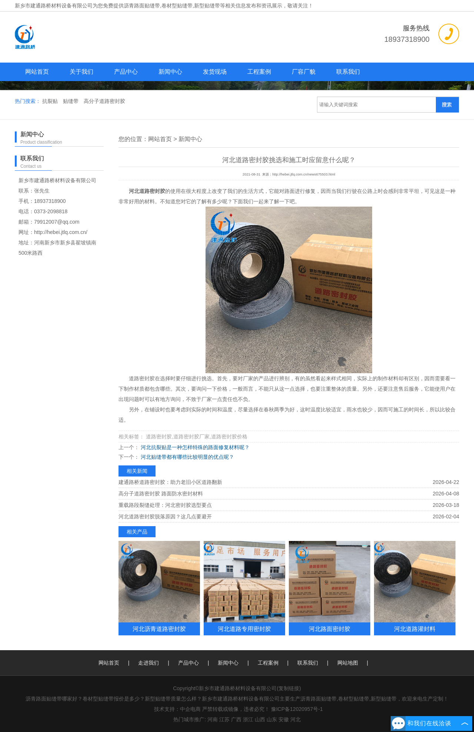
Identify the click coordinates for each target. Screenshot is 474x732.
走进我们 (148, 663)
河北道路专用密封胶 (244, 628)
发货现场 (215, 71)
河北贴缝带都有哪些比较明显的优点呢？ (186, 457)
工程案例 (259, 71)
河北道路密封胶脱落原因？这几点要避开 (165, 516)
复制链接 (288, 688)
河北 (295, 719)
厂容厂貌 (304, 71)
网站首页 (37, 71)
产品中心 (126, 71)
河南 (212, 719)
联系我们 (348, 71)
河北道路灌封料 (414, 628)
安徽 (283, 719)
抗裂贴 (50, 101)
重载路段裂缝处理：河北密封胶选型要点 (165, 505)
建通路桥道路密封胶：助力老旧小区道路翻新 (170, 482)
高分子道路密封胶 (104, 101)
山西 (260, 719)
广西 (236, 719)
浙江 (248, 719)
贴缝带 (71, 101)
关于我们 (81, 71)
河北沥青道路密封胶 (159, 628)
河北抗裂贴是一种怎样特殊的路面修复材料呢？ (194, 447)
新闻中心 (170, 71)
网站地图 (347, 663)
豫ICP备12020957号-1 (297, 709)
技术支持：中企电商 (177, 709)
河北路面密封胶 (329, 628)
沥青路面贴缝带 (142, 6)
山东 (272, 719)
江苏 (224, 719)
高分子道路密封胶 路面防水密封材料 (160, 494)
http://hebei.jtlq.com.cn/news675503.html (303, 174)
